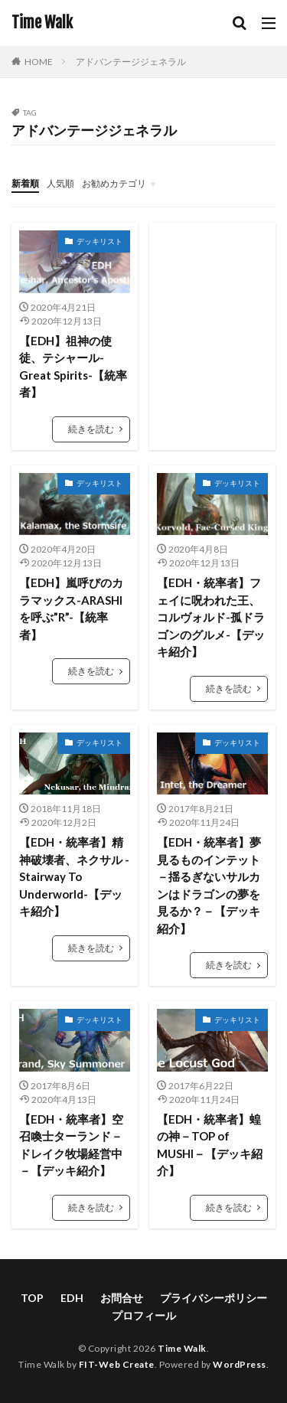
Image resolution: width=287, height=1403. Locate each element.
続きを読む (91, 429)
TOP (32, 1297)
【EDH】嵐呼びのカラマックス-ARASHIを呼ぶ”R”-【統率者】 (71, 608)
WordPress (239, 1364)
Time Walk (42, 23)
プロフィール (144, 1315)
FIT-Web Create (117, 1364)
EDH (71, 1297)
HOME (38, 61)
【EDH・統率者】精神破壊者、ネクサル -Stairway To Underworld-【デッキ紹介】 (74, 876)
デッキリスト (99, 241)
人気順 (60, 183)
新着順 (25, 183)
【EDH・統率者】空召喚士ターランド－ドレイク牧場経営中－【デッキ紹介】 (71, 1145)
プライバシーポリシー (213, 1297)
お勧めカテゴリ (114, 183)
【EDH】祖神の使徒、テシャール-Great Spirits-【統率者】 (73, 367)
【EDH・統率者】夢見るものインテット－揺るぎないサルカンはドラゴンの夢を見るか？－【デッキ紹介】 (209, 885)
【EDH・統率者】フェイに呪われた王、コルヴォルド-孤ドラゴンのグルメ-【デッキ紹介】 (211, 617)
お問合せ (121, 1297)
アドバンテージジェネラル (131, 61)
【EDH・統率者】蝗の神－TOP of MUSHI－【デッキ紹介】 (210, 1145)
